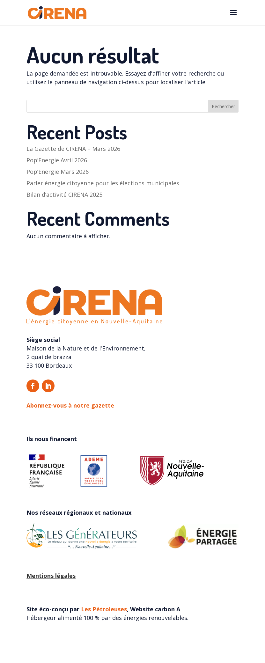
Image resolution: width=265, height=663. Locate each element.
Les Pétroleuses (104, 609)
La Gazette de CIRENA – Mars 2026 (73, 148)
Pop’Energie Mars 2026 (57, 171)
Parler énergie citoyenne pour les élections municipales (102, 183)
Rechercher (223, 106)
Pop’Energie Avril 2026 (56, 160)
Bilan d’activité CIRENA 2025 (64, 194)
